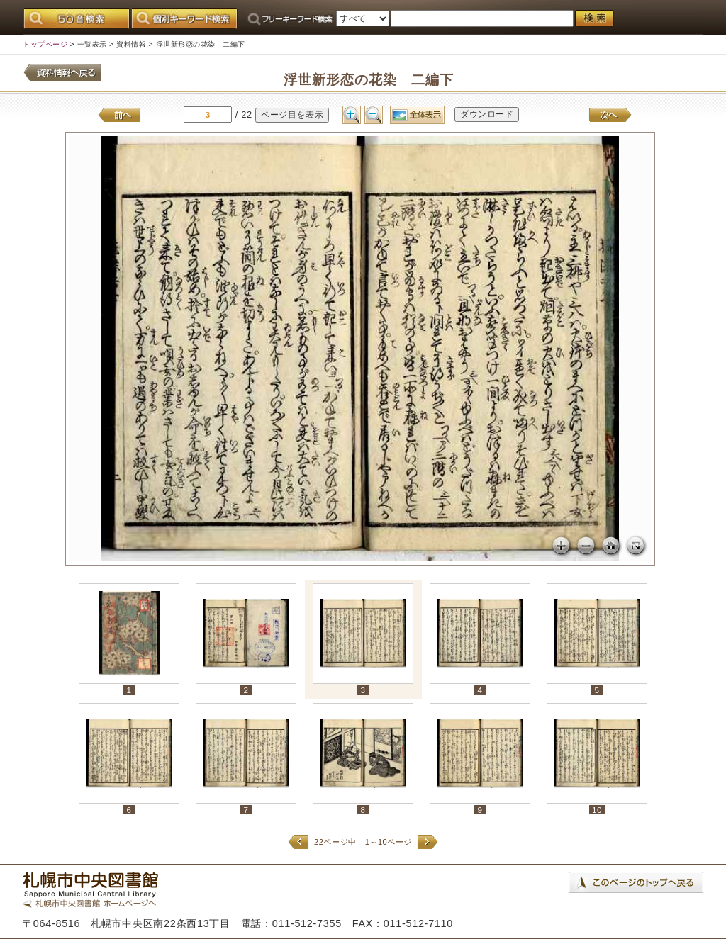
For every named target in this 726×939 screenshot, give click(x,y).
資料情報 (131, 44)
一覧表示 (92, 44)
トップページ (45, 44)
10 (597, 809)
